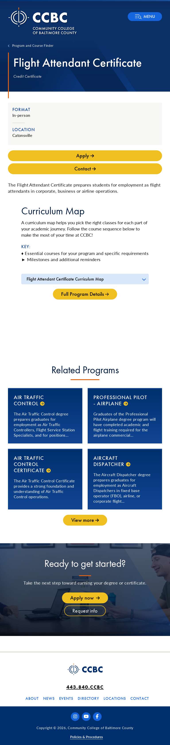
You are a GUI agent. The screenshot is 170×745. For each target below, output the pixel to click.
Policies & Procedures (86, 736)
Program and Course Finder (33, 45)
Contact (139, 698)
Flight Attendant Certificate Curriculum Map (65, 279)
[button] (145, 16)
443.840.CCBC (85, 687)
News (49, 698)
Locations (115, 698)
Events (66, 698)
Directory (88, 698)
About (32, 698)
